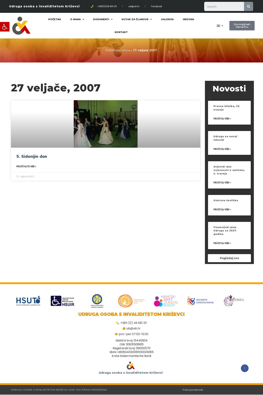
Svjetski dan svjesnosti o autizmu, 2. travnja (228, 172)
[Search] (248, 6)
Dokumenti (103, 19)
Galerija (167, 19)
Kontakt (121, 32)
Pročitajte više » (26, 166)
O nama (77, 19)
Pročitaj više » (222, 120)
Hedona (188, 19)
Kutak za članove (137, 19)
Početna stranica (118, 50)
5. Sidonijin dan (31, 156)
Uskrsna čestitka (226, 202)
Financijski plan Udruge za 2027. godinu (226, 233)
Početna (54, 19)
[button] (4, 27)
